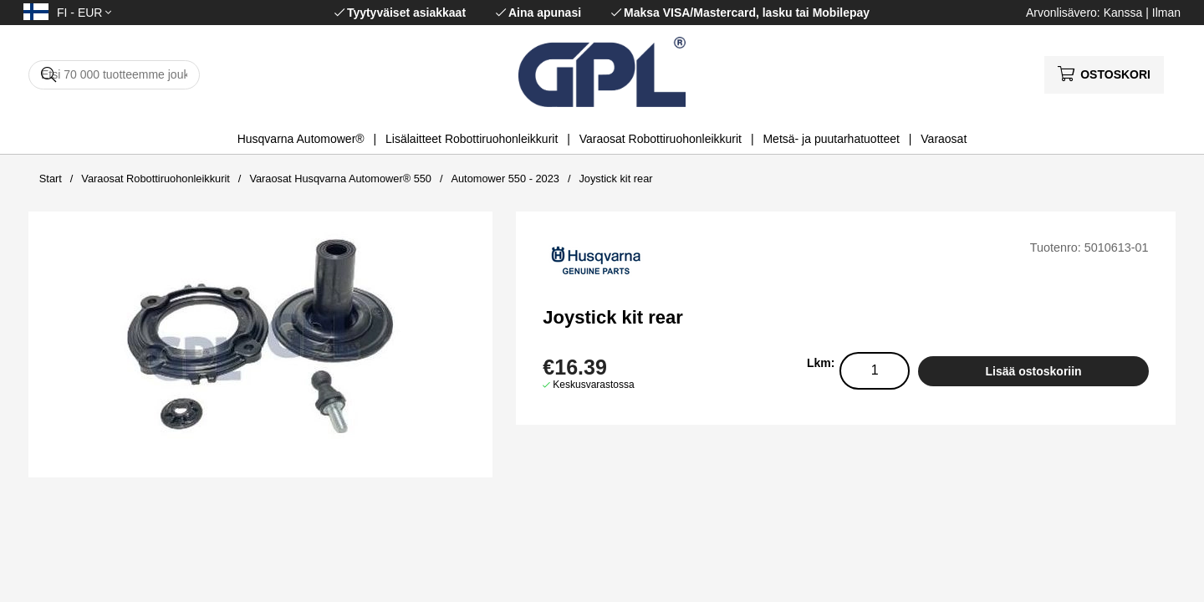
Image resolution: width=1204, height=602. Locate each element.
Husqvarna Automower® (301, 138)
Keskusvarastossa (593, 384)
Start (50, 178)
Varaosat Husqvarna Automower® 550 (340, 178)
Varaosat (944, 138)
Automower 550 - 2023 (505, 178)
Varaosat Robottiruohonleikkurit (660, 138)
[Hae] (114, 74)
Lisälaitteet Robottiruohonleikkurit (471, 138)
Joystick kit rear (615, 178)
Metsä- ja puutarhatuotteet (831, 138)
